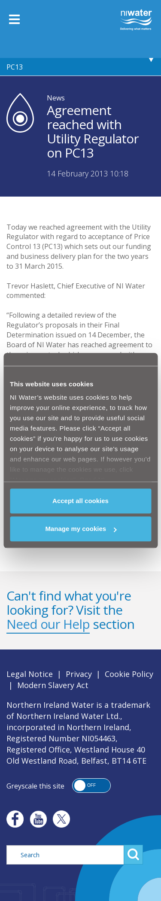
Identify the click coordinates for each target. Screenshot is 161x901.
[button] (91, 785)
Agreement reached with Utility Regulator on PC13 (78, 58)
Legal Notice (29, 674)
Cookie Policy (129, 674)
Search (133, 855)
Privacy (79, 674)
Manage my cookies (80, 528)
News (56, 98)
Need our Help (48, 624)
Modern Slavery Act (52, 685)
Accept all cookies (80, 500)
